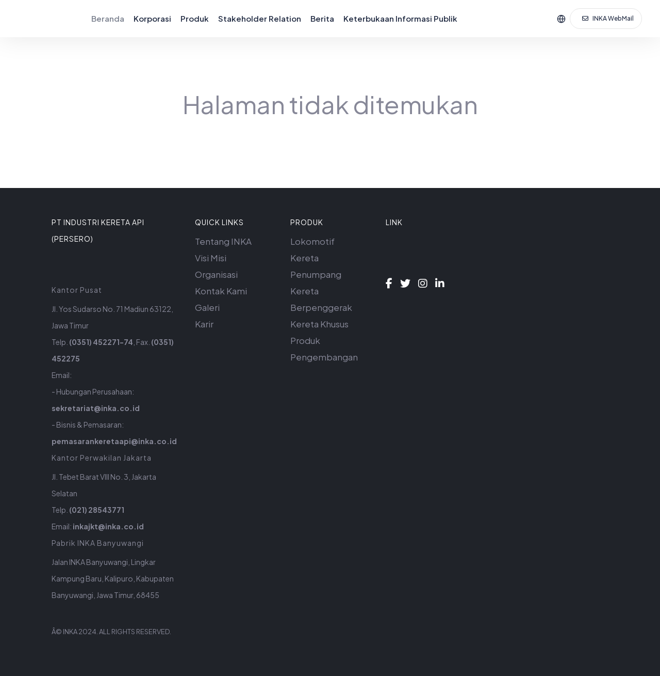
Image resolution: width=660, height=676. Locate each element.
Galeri (207, 307)
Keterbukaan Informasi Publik (400, 18)
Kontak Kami (221, 290)
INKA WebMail (608, 18)
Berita (322, 18)
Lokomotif (312, 241)
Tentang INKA (223, 241)
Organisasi (216, 274)
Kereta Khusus (319, 323)
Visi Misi (210, 257)
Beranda (107, 18)
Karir (204, 323)
